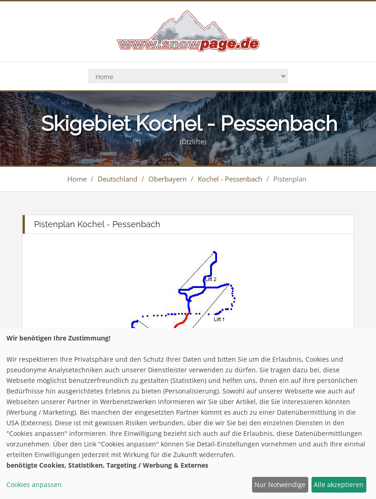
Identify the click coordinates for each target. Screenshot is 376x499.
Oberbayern (167, 178)
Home (77, 178)
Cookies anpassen (34, 484)
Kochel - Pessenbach (230, 178)
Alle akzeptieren (339, 484)
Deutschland (117, 178)
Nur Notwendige (280, 484)
